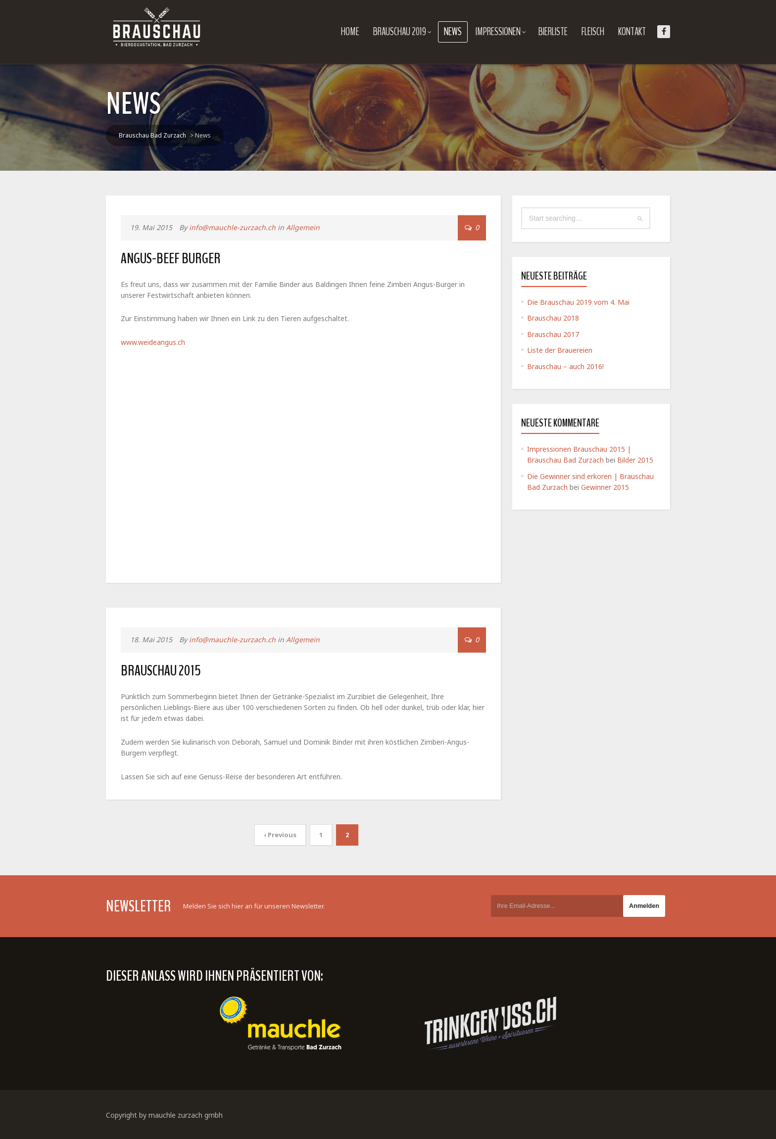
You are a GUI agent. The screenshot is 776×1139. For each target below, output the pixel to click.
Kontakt (632, 32)
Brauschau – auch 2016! (565, 366)
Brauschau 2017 (553, 334)
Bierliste (553, 32)
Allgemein (303, 227)
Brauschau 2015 (161, 671)
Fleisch (593, 32)
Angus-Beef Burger (171, 258)
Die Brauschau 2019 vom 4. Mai (578, 302)
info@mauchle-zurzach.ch (232, 227)
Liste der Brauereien (559, 350)
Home (350, 32)
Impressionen (501, 32)
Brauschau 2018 (553, 318)
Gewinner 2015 (605, 487)
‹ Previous (280, 834)
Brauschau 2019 (402, 32)
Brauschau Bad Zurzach (152, 135)
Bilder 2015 (635, 460)
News (453, 32)
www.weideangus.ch (153, 342)
